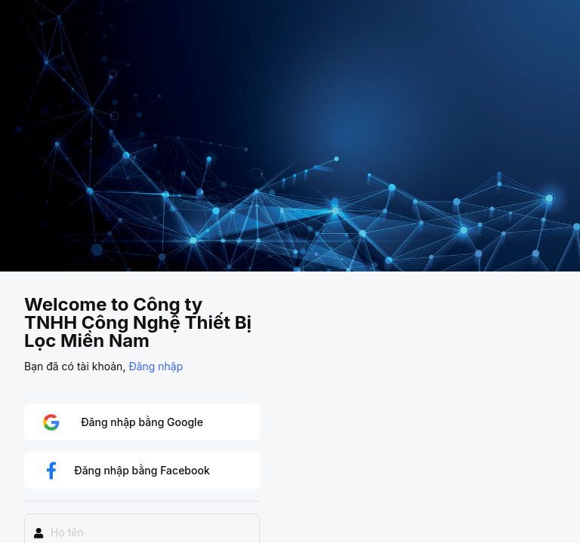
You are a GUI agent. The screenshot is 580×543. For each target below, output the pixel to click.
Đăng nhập (155, 366)
